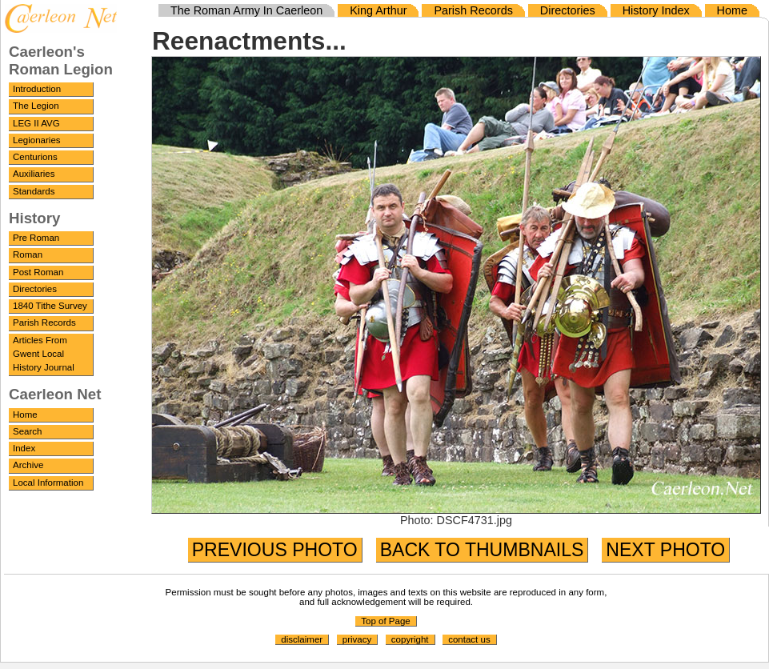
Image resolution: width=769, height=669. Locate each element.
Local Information (48, 482)
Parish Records (44, 322)
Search (27, 431)
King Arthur (378, 10)
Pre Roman (36, 237)
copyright (410, 639)
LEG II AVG (36, 123)
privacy (356, 639)
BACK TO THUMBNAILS (482, 549)
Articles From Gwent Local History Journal (43, 354)
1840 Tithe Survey (50, 305)
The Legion (36, 105)
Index (24, 448)
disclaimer (301, 639)
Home (25, 414)
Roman (27, 254)
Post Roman (38, 272)
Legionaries (37, 140)
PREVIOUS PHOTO (275, 549)
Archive (28, 465)
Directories (35, 289)
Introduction (37, 89)
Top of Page (385, 621)
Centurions (35, 157)
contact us (469, 639)
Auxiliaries (33, 173)
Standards (34, 191)
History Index (656, 10)
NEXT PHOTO (665, 549)
